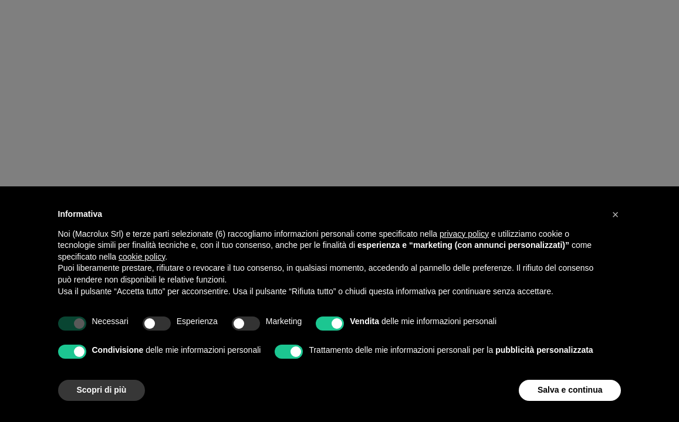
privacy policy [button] (464, 234)
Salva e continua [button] (570, 389)
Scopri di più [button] (102, 389)
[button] (615, 214)
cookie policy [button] (142, 256)
